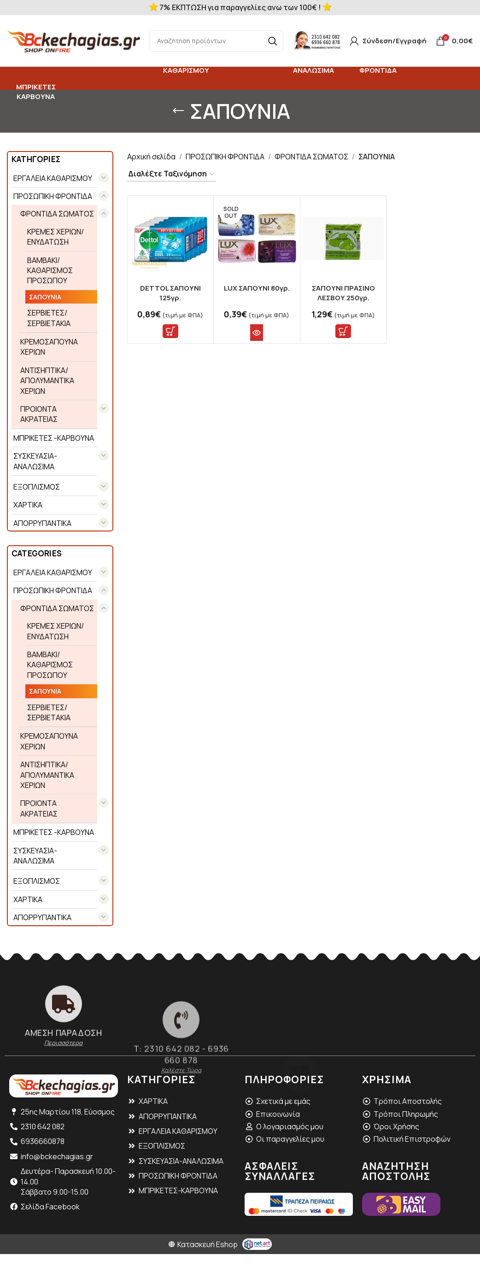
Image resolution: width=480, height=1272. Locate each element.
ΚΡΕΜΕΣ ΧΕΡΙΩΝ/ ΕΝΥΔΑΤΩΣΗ (55, 237)
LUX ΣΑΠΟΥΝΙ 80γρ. (257, 288)
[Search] (216, 41)
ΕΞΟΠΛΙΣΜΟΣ (36, 487)
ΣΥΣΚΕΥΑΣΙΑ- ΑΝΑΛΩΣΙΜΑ (35, 461)
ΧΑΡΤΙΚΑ (27, 505)
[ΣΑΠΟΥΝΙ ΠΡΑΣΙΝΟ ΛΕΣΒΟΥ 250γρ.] (343, 239)
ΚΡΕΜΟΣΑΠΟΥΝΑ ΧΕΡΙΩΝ (49, 347)
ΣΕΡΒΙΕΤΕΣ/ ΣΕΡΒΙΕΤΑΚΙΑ (48, 318)
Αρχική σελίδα (151, 157)
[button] (170, 331)
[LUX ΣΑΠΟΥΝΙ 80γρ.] (257, 239)
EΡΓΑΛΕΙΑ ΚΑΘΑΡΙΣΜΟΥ (52, 178)
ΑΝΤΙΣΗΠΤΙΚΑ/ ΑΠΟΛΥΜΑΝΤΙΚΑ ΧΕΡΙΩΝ (47, 380)
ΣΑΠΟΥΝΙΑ (45, 296)
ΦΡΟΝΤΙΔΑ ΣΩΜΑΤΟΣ (57, 214)
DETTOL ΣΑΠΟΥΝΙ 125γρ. (170, 293)
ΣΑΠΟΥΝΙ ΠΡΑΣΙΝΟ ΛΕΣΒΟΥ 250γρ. (343, 293)
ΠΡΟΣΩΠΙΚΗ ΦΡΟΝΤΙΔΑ (52, 196)
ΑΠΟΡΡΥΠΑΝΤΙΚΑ (42, 523)
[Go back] (178, 111)
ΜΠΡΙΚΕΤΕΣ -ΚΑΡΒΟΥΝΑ (53, 438)
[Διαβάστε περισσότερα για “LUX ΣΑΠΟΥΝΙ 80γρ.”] (256, 332)
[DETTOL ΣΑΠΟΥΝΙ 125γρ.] (170, 239)
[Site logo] (73, 40)
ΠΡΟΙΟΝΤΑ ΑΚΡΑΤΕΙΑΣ (39, 414)
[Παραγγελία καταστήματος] (171, 174)
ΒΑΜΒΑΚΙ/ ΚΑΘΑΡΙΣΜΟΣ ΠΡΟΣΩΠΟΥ (50, 270)
